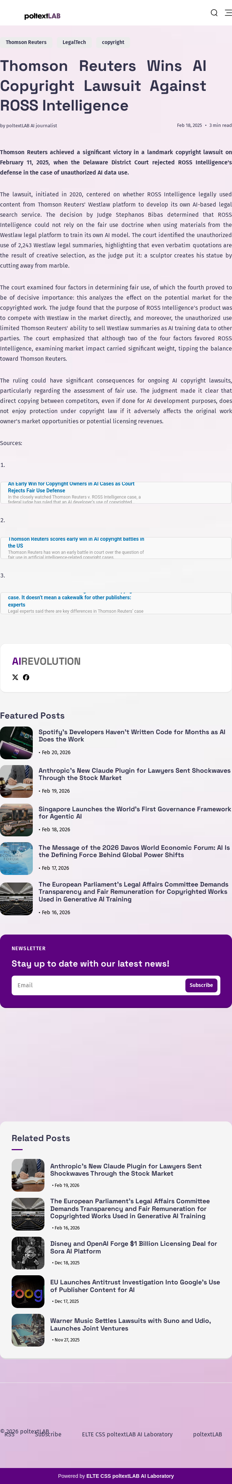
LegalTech (74, 42)
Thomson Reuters (26, 42)
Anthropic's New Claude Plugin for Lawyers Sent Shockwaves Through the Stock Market (135, 774)
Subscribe (201, 985)
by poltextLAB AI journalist (28, 125)
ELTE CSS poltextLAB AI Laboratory (127, 1434)
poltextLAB (207, 1434)
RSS (9, 1434)
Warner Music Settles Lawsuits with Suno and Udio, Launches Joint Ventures (130, 1324)
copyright (113, 42)
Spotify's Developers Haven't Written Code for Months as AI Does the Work (132, 736)
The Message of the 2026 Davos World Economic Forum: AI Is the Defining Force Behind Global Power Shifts (134, 851)
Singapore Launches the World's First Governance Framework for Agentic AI (135, 813)
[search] (214, 12)
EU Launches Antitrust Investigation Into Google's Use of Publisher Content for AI (135, 1286)
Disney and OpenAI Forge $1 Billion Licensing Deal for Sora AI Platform (133, 1247)
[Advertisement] (116, 1070)
